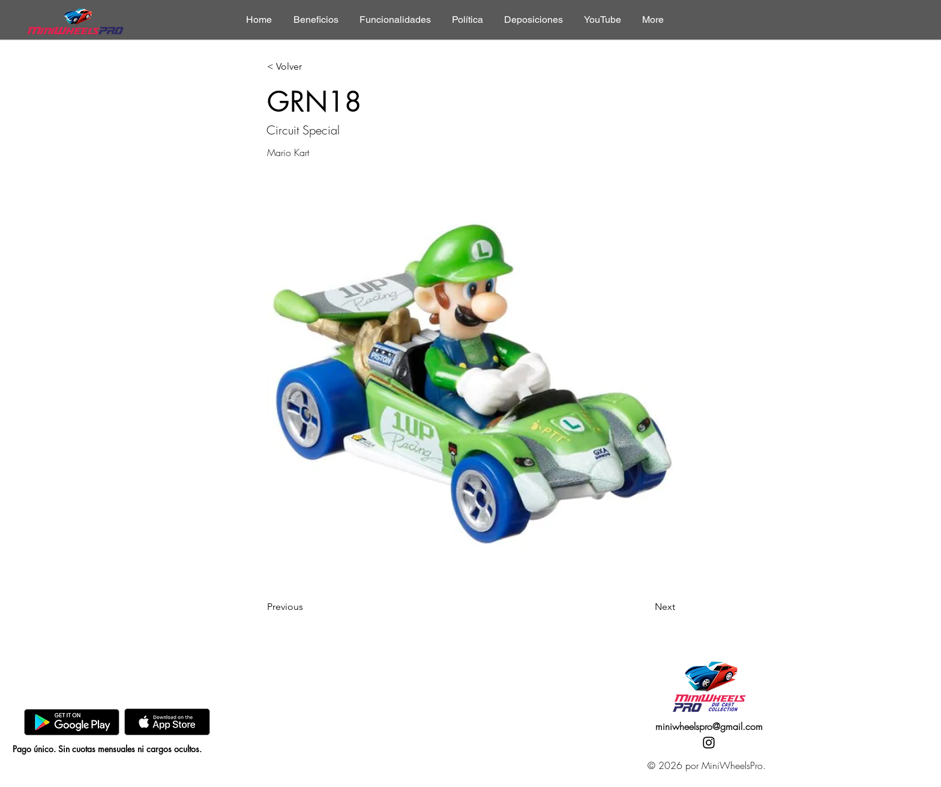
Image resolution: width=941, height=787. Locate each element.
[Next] (645, 607)
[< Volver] (306, 67)
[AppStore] (167, 721)
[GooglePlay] (71, 721)
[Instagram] (709, 742)
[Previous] (306, 607)
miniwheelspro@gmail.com (709, 726)
